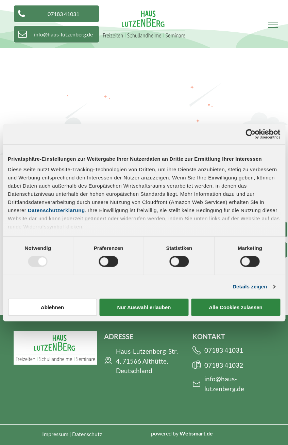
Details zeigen (250, 286)
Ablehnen (52, 307)
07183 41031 (223, 350)
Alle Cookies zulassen (235, 307)
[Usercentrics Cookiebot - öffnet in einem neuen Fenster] (250, 134)
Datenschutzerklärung (56, 210)
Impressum (55, 434)
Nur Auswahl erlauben (144, 307)
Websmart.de (196, 433)
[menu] (273, 25)
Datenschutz (87, 434)
